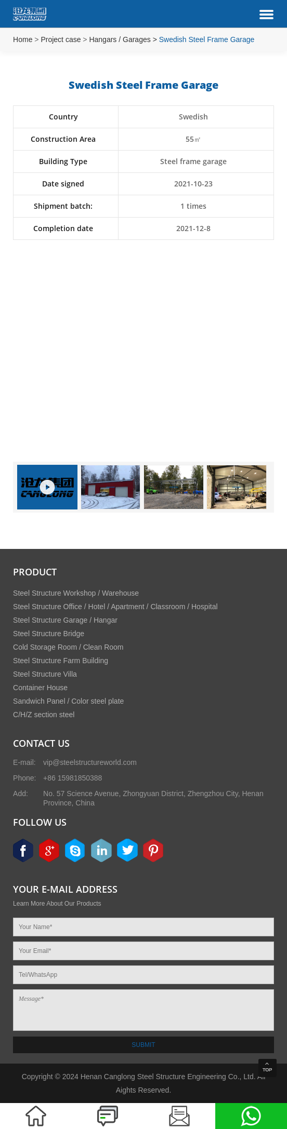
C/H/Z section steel (43, 714)
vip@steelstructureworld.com (90, 762)
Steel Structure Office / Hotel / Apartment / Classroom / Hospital (115, 606)
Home (22, 39)
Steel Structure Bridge (48, 633)
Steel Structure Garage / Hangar (65, 620)
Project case (61, 39)
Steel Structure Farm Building (60, 660)
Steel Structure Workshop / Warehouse (76, 593)
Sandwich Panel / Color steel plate (68, 701)
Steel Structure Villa (45, 674)
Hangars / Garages (119, 39)
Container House (40, 687)
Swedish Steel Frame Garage (207, 39)
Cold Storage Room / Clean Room (68, 647)
